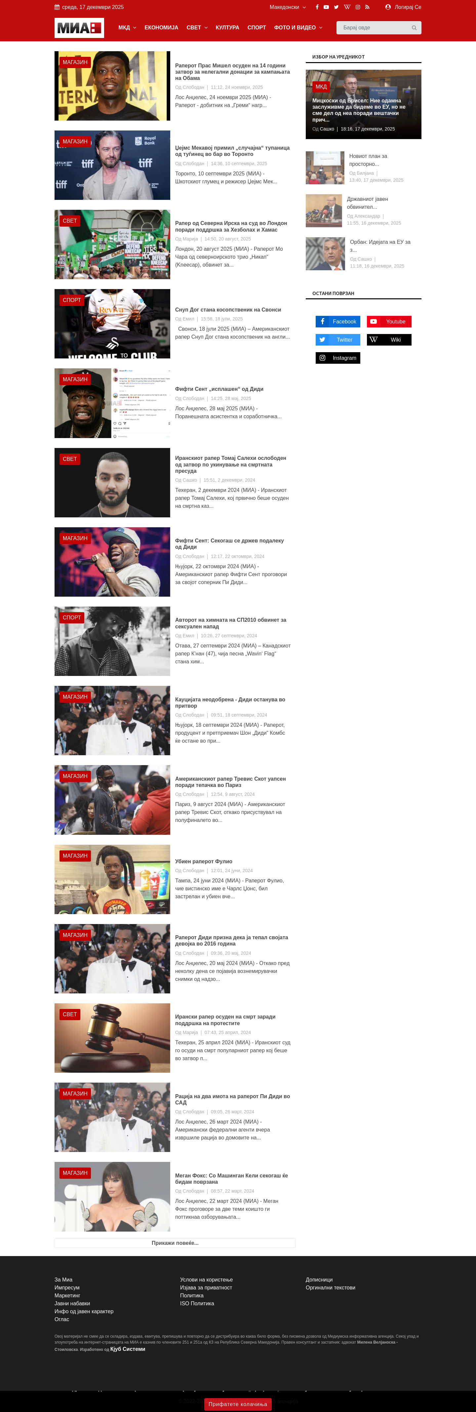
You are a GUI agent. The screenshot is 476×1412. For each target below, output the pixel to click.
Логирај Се (408, 7)
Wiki (384, 340)
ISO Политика (197, 1303)
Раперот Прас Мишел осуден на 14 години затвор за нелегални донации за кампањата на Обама (232, 72)
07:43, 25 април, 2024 (228, 1032)
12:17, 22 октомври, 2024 (237, 556)
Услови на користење (206, 1279)
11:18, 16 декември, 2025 (377, 266)
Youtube (386, 321)
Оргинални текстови (330, 1287)
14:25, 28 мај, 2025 (231, 398)
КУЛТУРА (227, 27)
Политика (192, 1295)
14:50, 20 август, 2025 (228, 239)
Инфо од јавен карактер (84, 1311)
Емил (188, 318)
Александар (366, 216)
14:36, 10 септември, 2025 (239, 163)
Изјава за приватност (206, 1287)
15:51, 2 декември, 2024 (229, 480)
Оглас (62, 1319)
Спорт (72, 300)
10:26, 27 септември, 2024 (229, 635)
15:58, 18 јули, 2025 (222, 318)
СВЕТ (197, 27)
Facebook (336, 321)
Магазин (75, 62)
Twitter (334, 340)
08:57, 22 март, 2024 (232, 1191)
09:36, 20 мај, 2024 (231, 953)
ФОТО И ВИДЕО (298, 27)
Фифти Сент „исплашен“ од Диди (219, 389)
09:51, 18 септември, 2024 (239, 715)
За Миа (63, 1279)
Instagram (336, 358)
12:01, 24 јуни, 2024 (232, 870)
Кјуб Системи (127, 1349)
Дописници (319, 1279)
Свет (70, 221)
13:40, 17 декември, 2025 (376, 180)
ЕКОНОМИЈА (161, 27)
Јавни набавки (72, 1303)
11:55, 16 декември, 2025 (374, 223)
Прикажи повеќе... (175, 1243)
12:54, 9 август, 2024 (233, 794)
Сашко (190, 480)
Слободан (193, 87)
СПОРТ (257, 27)
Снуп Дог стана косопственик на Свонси (228, 310)
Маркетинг (67, 1295)
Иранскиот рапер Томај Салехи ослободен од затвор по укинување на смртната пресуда (230, 464)
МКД (128, 27)
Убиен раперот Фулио (203, 861)
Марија (190, 239)
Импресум (67, 1287)
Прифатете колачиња (238, 1404)
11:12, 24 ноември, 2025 (237, 87)
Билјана (364, 173)
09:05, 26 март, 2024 (232, 1111)
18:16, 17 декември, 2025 (368, 128)
